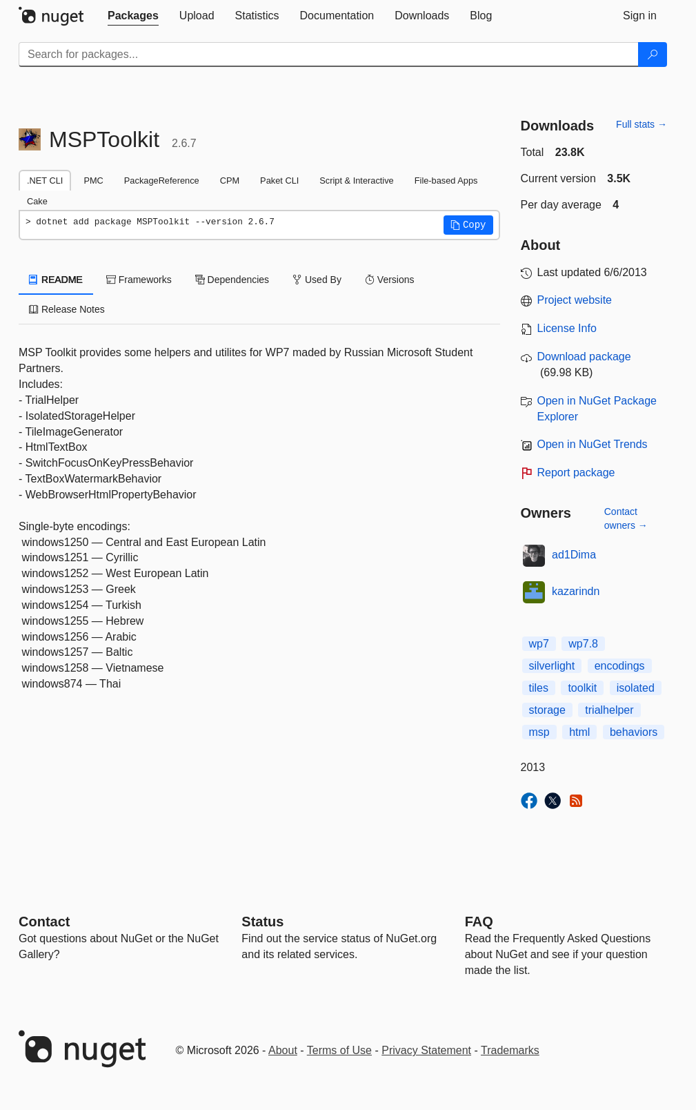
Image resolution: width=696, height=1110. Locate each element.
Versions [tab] (390, 279)
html (579, 732)
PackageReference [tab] (161, 180)
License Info (567, 328)
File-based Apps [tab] (446, 180)
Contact (44, 921)
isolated (636, 688)
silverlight (552, 666)
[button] (468, 225)
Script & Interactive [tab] (356, 180)
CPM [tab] (229, 180)
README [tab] (56, 279)
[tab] (133, 16)
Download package (584, 356)
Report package (576, 472)
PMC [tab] (93, 180)
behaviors (633, 732)
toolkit (582, 688)
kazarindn (575, 591)
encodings (620, 666)
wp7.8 (583, 644)
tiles (538, 688)
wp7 (539, 644)
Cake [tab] (37, 201)
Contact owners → (626, 518)
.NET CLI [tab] (45, 180)
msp (539, 732)
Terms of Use (339, 1050)
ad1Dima (574, 555)
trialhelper (609, 710)
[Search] (652, 54)
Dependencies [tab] (232, 279)
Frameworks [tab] (139, 279)
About (282, 1050)
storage (547, 710)
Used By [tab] (316, 279)
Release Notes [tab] (67, 309)
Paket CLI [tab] (279, 180)
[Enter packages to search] (329, 54)
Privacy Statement (426, 1050)
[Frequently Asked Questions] (479, 921)
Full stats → (641, 124)
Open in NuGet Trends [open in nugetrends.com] (592, 444)
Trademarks (510, 1050)
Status (262, 921)
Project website (575, 300)
